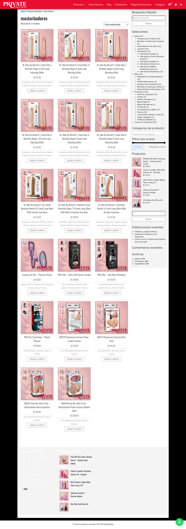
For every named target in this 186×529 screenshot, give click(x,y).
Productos (79, 4)
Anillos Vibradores (145, 99)
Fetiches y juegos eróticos (146, 231)
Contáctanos (121, 4)
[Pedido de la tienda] (115, 24)
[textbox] (148, 134)
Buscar (149, 23)
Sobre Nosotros (96, 4)
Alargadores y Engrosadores (149, 76)
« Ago (25, 489)
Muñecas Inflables (145, 119)
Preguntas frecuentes (141, 4)
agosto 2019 (140, 259)
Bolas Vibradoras (144, 104)
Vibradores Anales (148, 54)
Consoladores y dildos (28, 82)
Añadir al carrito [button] (37, 90)
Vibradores (33, 85)
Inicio (23, 11)
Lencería (141, 49)
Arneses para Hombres (147, 84)
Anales (140, 97)
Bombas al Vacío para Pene (149, 87)
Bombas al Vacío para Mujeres (30, 284)
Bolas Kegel (142, 102)
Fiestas (140, 112)
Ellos (63, 284)
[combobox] (148, 133)
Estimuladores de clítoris (147, 46)
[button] (179, 522)
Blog (109, 4)
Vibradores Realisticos (44, 85)
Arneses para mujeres (146, 38)
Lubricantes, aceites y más (148, 114)
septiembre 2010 (142, 264)
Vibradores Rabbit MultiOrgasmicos (148, 67)
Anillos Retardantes (145, 81)
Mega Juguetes (144, 117)
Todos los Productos (40, 287)
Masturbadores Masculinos (74, 284)
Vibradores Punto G (148, 64)
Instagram (160, 4)
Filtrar (138, 147)
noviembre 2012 (141, 261)
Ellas (37, 82)
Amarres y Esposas (145, 94)
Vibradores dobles (148, 61)
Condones (141, 107)
